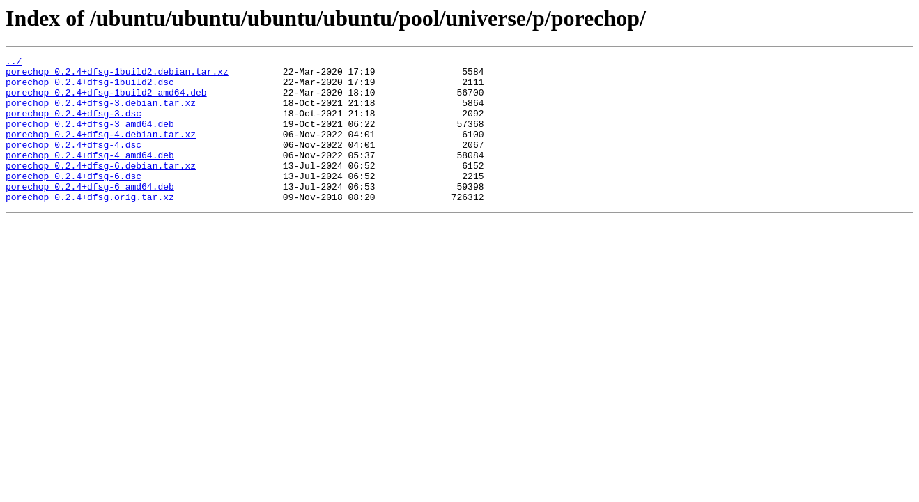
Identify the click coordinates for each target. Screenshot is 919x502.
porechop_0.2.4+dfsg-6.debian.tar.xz (101, 188)
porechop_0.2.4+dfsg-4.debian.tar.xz (101, 150)
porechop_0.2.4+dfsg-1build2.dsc (90, 88)
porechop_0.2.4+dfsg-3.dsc (73, 125)
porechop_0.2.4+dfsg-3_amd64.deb (90, 138)
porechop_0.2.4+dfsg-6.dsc (73, 201)
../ (14, 62)
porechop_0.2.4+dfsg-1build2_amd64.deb (106, 100)
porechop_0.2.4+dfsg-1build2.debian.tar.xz (117, 75)
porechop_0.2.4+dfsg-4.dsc (73, 163)
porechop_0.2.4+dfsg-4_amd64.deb (90, 175)
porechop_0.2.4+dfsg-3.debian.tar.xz (101, 113)
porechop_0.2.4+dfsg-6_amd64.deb (90, 213)
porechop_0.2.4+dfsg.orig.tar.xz (90, 226)
